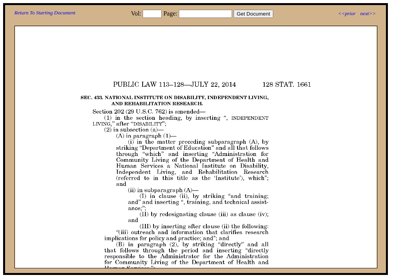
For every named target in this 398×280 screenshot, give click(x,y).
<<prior (346, 13)
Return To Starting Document (44, 13)
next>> (368, 13)
